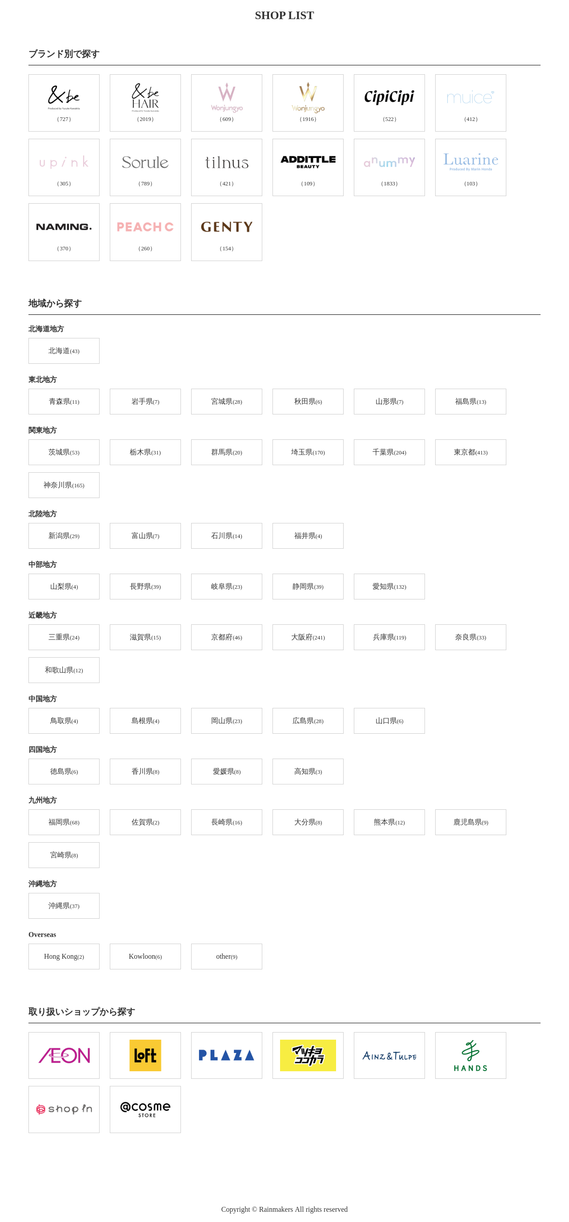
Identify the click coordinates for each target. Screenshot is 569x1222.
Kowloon (145, 957)
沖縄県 (63, 906)
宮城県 (226, 402)
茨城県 (63, 452)
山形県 (390, 402)
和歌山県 (64, 670)
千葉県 (389, 452)
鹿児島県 (471, 822)
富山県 (146, 536)
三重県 (63, 637)
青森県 (64, 402)
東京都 (471, 452)
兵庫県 (389, 637)
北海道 (63, 351)
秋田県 (308, 402)
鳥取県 (64, 721)
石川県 (226, 536)
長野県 (145, 587)
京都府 (226, 637)
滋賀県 (145, 637)
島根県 (146, 721)
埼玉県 (308, 452)
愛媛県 (227, 772)
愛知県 (389, 587)
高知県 (308, 772)
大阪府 (308, 637)
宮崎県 (64, 855)
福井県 (308, 536)
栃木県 (145, 452)
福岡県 (63, 822)
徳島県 (64, 772)
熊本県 (389, 822)
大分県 (308, 822)
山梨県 (64, 587)
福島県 (470, 402)
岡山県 (226, 721)
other (226, 957)
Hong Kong (64, 957)
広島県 (308, 721)
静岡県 (308, 587)
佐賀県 (146, 822)
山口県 (390, 721)
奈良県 (470, 637)
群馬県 (226, 452)
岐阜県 (226, 587)
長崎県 (226, 822)
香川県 (146, 772)
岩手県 (146, 402)
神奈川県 (64, 485)
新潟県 (63, 536)
